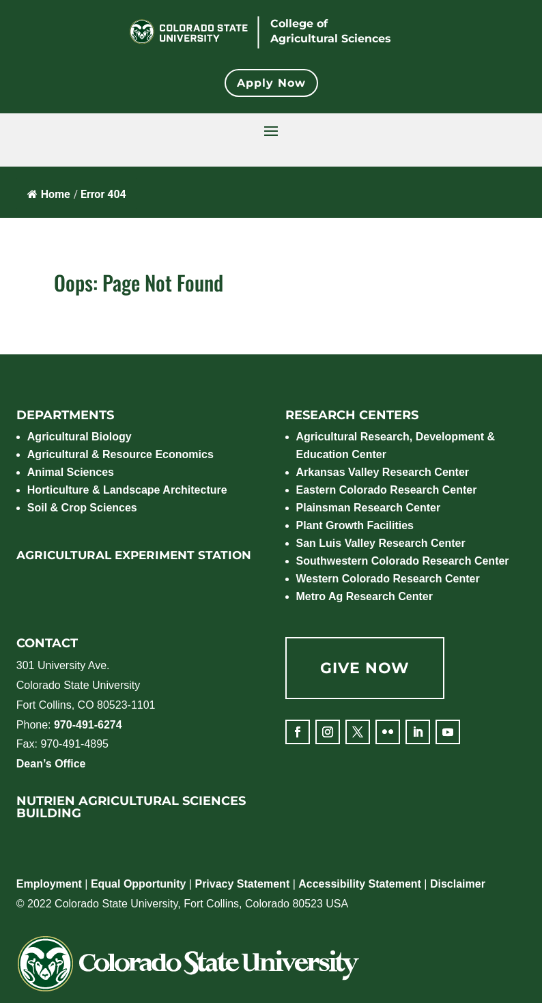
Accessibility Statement (359, 884)
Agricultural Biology (79, 436)
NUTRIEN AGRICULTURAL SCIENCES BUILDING (131, 807)
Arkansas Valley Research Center (382, 472)
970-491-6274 (88, 725)
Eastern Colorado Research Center (386, 490)
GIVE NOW (365, 668)
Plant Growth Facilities (355, 525)
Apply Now (271, 82)
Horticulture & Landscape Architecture (127, 490)
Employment (49, 884)
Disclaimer (457, 884)
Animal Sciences (70, 472)
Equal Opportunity (138, 884)
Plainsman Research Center (368, 507)
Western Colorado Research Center (388, 578)
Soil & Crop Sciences (82, 507)
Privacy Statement (242, 884)
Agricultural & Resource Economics (120, 454)
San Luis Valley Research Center (381, 543)
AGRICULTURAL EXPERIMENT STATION (133, 555)
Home (48, 194)
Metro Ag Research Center (364, 596)
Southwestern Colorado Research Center (402, 561)
